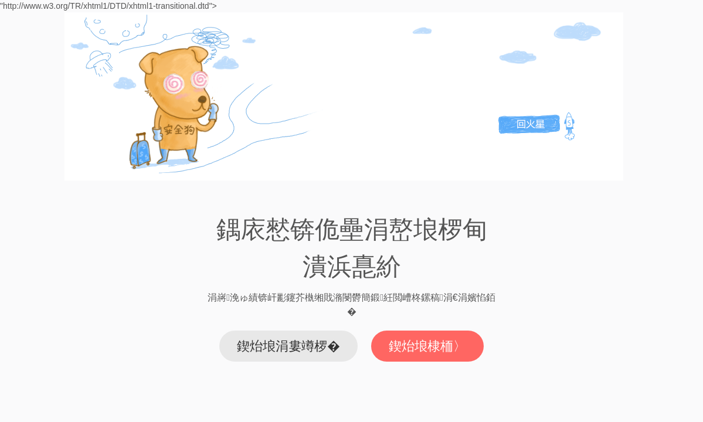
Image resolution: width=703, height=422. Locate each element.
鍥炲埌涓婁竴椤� (288, 346)
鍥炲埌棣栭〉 (427, 346)
